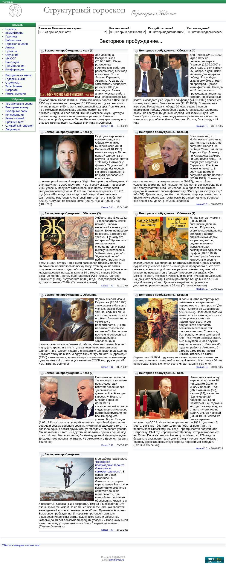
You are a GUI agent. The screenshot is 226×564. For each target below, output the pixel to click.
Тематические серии (18, 103)
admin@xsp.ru (116, 559)
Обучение (11, 54)
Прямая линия (14, 65)
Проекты (11, 51)
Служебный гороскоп (19, 125)
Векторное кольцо (17, 107)
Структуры (12, 82)
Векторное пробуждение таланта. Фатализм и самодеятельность (110, 466)
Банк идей (12, 62)
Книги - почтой (14, 118)
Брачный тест (14, 122)
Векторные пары (16, 111)
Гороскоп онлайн (16, 43)
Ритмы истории (15, 93)
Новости (11, 29)
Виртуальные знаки (18, 75)
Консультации (14, 114)
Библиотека (13, 40)
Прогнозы (11, 36)
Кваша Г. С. (107, 126)
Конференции (14, 69)
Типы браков (13, 86)
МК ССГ (10, 58)
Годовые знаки (15, 79)
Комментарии (14, 32)
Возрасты (11, 90)
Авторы (10, 47)
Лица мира (12, 129)
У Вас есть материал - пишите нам (20, 545)
